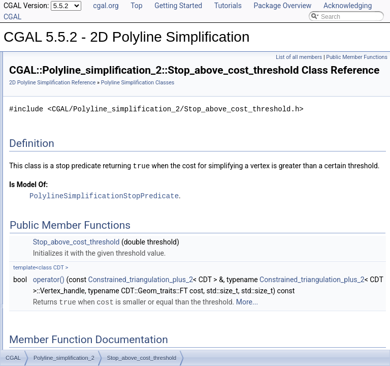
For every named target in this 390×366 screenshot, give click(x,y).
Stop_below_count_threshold (73, 171)
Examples (30, 261)
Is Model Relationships (48, 216)
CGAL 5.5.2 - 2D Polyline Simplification (62, 60)
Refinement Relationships (52, 205)
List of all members (299, 57)
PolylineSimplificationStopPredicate (231, 243)
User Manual (34, 71)
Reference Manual (42, 82)
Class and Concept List (48, 250)
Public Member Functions (356, 57)
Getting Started (178, 6)
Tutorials (228, 6)
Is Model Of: (155, 232)
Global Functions (48, 194)
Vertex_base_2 (54, 183)
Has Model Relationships (51, 227)
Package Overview (282, 6)
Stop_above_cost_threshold (71, 149)
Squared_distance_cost (65, 138)
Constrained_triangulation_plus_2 (267, 326)
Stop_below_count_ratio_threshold (80, 160)
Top (137, 6)
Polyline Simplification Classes (66, 104)
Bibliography (34, 238)
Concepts (38, 93)
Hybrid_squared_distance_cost (75, 115)
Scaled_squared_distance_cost (76, 127)
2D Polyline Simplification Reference (179, 97)
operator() (175, 326)
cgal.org (105, 6)
